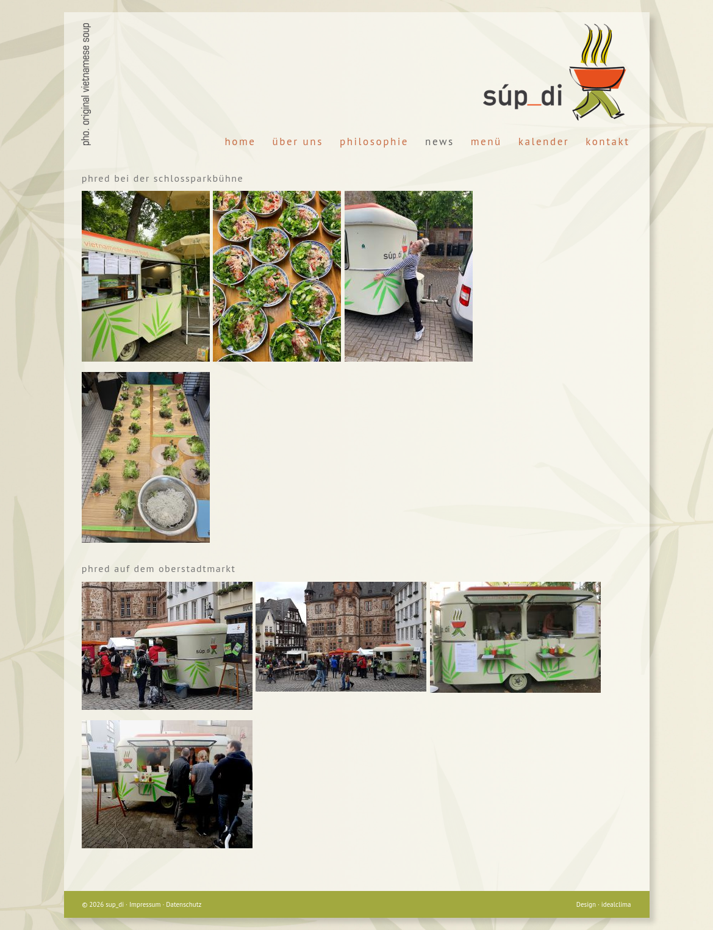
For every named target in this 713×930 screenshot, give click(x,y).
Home (240, 141)
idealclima (616, 904)
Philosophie (374, 141)
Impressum (145, 904)
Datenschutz (183, 904)
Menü (486, 141)
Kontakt (607, 141)
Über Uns (298, 141)
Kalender (543, 141)
